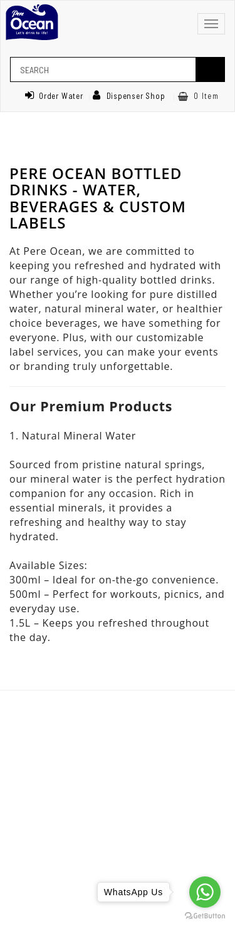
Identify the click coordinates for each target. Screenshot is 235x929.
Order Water (54, 96)
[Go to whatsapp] (205, 892)
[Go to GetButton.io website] (205, 916)
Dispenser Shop (129, 96)
